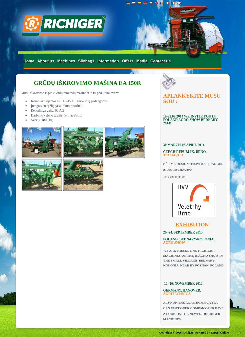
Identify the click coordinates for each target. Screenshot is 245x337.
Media (141, 61)
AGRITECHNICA (177, 294)
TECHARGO (173, 155)
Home (29, 61)
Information (108, 61)
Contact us (160, 61)
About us (45, 61)
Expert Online (220, 332)
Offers (127, 61)
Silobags (86, 61)
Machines (66, 61)
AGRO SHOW (174, 243)
